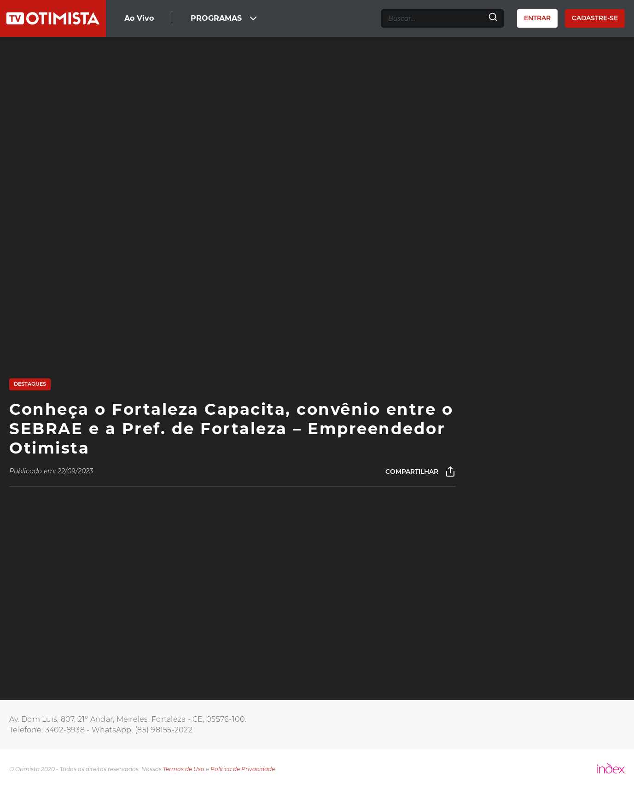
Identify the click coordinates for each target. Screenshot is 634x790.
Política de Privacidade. (243, 769)
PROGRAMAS (225, 18)
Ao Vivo (139, 18)
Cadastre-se (595, 18)
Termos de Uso (183, 769)
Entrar (537, 18)
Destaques (30, 384)
